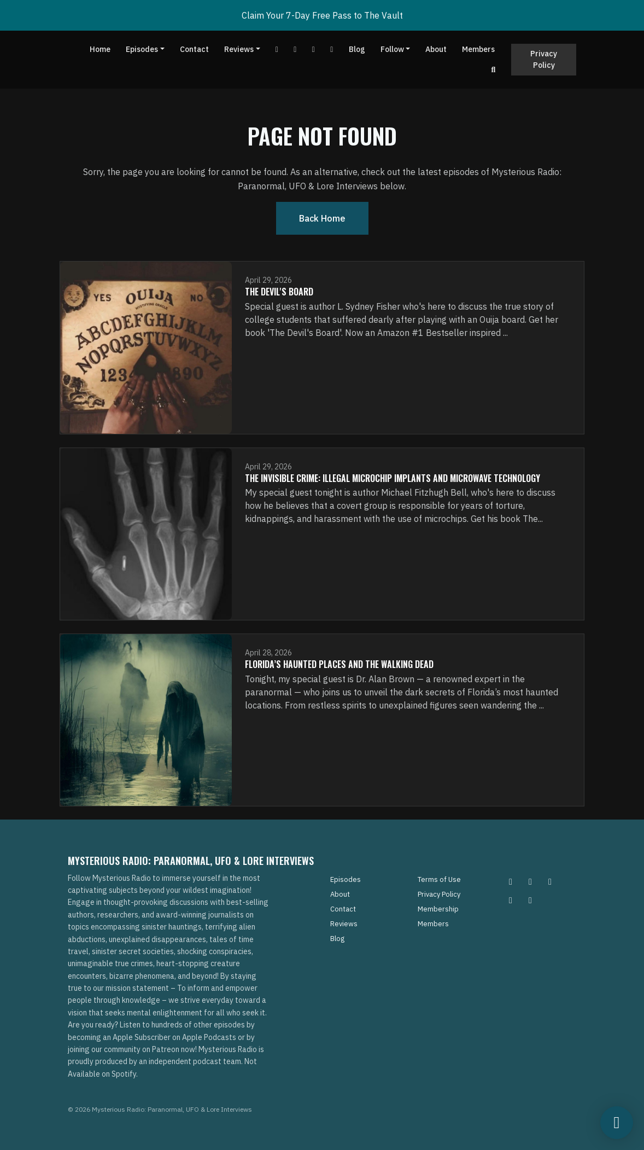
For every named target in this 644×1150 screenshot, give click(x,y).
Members (478, 49)
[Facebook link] (295, 49)
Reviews (239, 49)
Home (100, 49)
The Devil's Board (279, 291)
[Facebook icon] (550, 881)
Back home (322, 218)
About (436, 49)
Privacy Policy (543, 59)
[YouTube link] (277, 49)
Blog (357, 49)
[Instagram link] (332, 49)
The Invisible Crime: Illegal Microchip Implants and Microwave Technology (392, 478)
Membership (438, 909)
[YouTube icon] (530, 900)
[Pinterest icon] (530, 881)
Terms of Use (439, 879)
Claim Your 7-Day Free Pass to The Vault (322, 15)
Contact (194, 49)
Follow (392, 49)
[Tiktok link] (314, 49)
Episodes (142, 49)
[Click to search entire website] (493, 70)
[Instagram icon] (510, 881)
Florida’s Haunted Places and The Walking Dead (339, 664)
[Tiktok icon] (510, 900)
